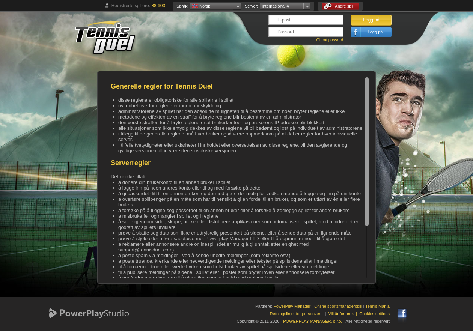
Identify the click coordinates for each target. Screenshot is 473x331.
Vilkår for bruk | (344, 313)
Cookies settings (374, 313)
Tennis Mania (377, 306)
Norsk (201, 6)
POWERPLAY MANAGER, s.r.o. (312, 321)
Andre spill (339, 6)
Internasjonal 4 (275, 6)
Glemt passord (329, 40)
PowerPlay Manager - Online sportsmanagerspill (317, 306)
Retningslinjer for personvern (296, 313)
